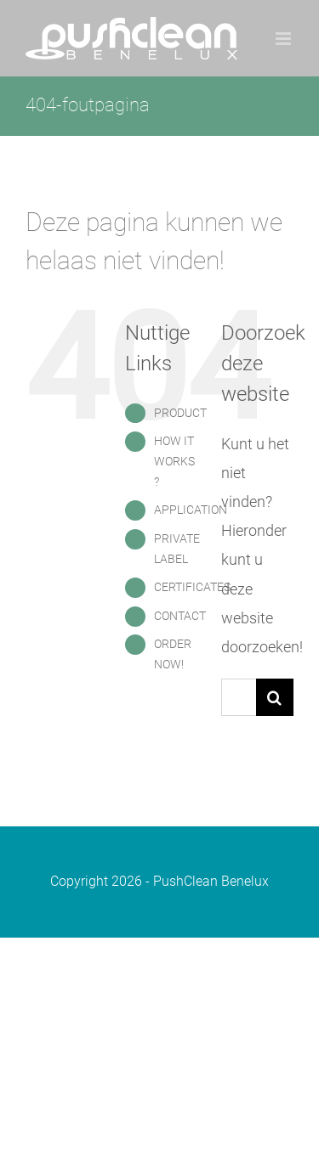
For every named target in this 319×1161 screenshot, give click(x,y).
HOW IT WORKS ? (174, 461)
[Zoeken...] (238, 697)
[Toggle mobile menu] (284, 39)
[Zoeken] (274, 697)
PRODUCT (180, 413)
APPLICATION (190, 509)
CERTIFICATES (192, 587)
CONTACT (180, 616)
